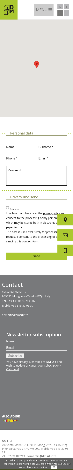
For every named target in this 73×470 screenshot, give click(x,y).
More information (37, 467)
